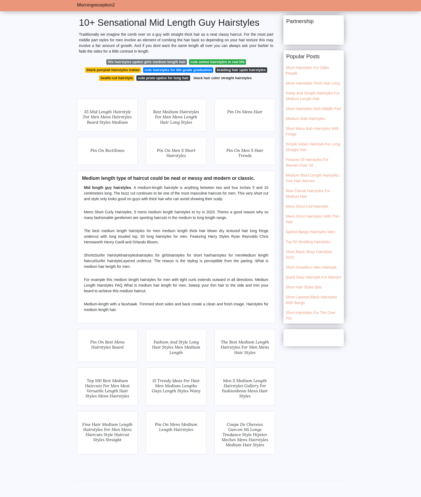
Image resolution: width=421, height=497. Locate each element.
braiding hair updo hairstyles (241, 70)
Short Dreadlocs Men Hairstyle (311, 267)
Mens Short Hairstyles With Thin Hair (312, 219)
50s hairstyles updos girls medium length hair (147, 62)
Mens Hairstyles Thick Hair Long (313, 83)
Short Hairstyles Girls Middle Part (313, 109)
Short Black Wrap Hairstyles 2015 (309, 255)
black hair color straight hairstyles (223, 78)
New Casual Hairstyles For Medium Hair (308, 194)
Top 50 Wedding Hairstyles (308, 242)
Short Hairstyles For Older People (307, 70)
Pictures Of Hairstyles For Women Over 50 (307, 162)
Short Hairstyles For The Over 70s (311, 315)
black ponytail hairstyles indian (112, 70)
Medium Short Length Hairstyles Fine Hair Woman (312, 178)
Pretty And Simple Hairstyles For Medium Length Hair (313, 96)
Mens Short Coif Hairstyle (307, 206)
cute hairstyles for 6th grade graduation (178, 70)
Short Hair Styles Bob (304, 287)
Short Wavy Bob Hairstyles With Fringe (312, 131)
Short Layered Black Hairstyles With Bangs (311, 300)
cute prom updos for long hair (163, 78)
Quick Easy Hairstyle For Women (313, 277)
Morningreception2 (96, 5)
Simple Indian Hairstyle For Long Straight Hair (313, 147)
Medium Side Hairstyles (305, 118)
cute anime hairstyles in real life (218, 62)
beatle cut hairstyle (116, 78)
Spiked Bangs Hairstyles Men (310, 232)
